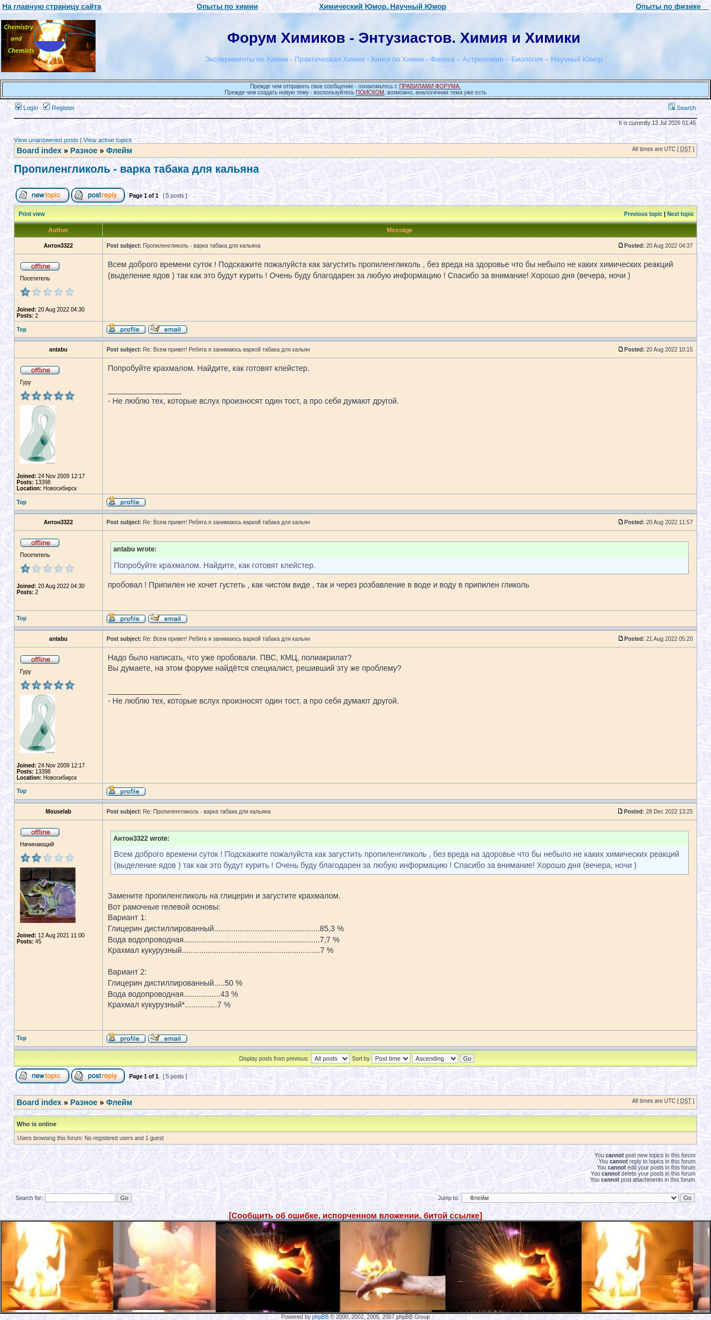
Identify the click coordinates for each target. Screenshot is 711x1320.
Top (22, 330)
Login (26, 107)
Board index (39, 150)
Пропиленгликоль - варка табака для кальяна (136, 169)
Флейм (119, 150)
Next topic (680, 214)
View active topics (107, 140)
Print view (32, 214)
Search (682, 107)
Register (58, 107)
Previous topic (643, 214)
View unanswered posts (46, 140)
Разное (83, 150)
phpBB (320, 1317)
